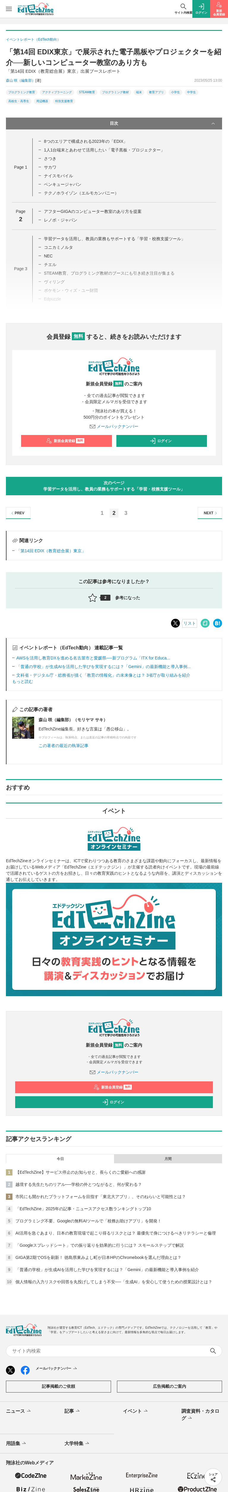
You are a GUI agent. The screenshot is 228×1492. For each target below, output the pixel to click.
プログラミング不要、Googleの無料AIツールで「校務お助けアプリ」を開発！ (88, 1221)
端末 (139, 92)
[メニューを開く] (9, 9)
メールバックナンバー (114, 426)
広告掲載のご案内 (169, 1386)
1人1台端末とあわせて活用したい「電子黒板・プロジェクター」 (104, 150)
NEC (48, 256)
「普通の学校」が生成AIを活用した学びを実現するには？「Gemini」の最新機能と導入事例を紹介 (107, 1269)
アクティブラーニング (57, 92)
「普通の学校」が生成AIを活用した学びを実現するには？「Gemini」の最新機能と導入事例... (103, 666)
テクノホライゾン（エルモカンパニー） (81, 193)
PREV (17, 513)
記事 (72, 1411)
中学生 (191, 92)
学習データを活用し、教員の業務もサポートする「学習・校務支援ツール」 (114, 238)
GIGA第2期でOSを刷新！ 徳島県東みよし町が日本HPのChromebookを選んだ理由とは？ (98, 1257)
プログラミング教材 (115, 92)
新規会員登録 (65, 441)
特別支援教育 (64, 101)
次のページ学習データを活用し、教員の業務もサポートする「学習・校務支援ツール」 (114, 485)
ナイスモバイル (58, 175)
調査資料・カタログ (200, 1415)
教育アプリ (156, 92)
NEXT (211, 513)
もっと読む (22, 681)
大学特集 (77, 1444)
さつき (50, 158)
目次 (163, 123)
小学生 (175, 92)
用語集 (16, 1444)
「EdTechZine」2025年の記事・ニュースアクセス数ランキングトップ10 (83, 1208)
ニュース (19, 1411)
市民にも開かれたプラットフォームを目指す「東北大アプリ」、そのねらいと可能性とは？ (100, 1196)
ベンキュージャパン (62, 184)
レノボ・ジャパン (60, 220)
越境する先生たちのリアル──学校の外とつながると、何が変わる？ (78, 1184)
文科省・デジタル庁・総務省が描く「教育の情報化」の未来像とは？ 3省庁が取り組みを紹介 (103, 675)
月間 (168, 1159)
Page (20, 167)
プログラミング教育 (21, 92)
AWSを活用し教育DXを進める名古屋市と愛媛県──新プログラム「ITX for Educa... (93, 658)
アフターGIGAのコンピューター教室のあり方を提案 (93, 211)
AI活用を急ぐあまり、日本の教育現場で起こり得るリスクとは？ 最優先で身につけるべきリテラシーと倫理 (115, 1233)
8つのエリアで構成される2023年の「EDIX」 (86, 141)
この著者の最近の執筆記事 (63, 745)
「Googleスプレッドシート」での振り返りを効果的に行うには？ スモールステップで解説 (99, 1245)
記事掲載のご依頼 (58, 1386)
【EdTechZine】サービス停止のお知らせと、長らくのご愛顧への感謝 (80, 1172)
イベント (136, 1411)
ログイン (161, 441)
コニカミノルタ (58, 247)
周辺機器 (42, 101)
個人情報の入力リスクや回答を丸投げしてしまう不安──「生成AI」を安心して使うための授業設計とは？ (113, 1281)
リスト (189, 623)
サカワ (50, 167)
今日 (60, 1159)
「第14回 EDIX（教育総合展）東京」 (51, 550)
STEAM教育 (87, 92)
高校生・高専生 (18, 101)
